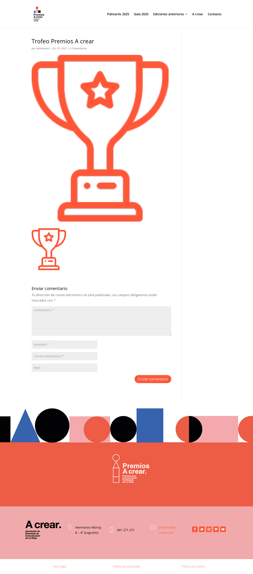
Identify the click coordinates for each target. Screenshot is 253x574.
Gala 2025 (141, 14)
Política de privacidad (126, 566)
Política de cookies (193, 566)
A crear (197, 14)
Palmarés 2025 (118, 14)
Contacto (214, 14)
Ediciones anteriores (168, 14)
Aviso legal (59, 566)
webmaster (43, 48)
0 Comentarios (78, 48)
